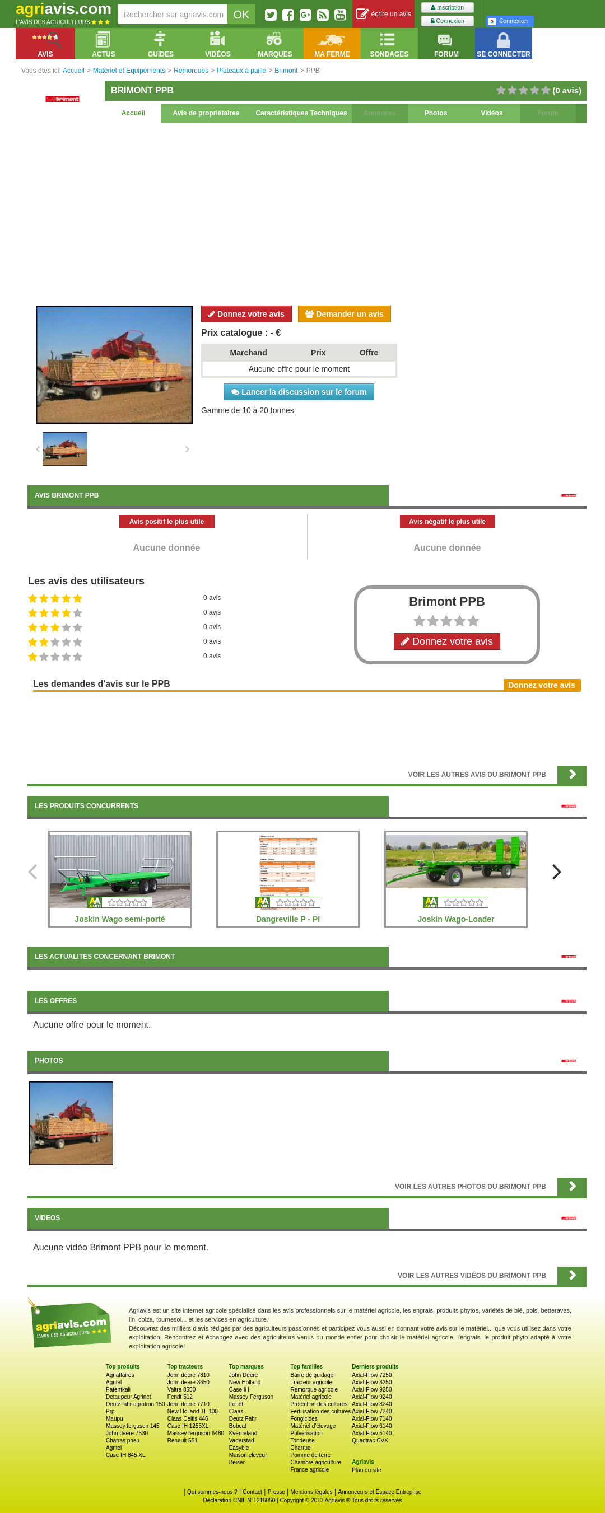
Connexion (447, 21)
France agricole (309, 1470)
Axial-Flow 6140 (372, 1426)
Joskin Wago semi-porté (120, 919)
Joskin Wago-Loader (455, 919)
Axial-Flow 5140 (372, 1433)
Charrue (300, 1448)
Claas (236, 1411)
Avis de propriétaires (206, 113)
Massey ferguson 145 (133, 1426)
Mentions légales (312, 1492)
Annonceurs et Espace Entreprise (379, 1492)
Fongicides (303, 1419)
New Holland (245, 1382)
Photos (436, 113)
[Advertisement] (307, 212)
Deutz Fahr (243, 1419)
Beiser (237, 1462)
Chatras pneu (122, 1440)
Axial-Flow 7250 (372, 1375)
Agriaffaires (120, 1375)
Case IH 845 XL (126, 1455)
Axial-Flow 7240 (372, 1411)
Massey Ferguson (251, 1397)
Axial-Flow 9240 (372, 1397)
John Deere (243, 1375)
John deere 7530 (127, 1433)
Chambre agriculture (315, 1462)
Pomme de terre (310, 1455)
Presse (276, 1492)
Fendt (236, 1404)
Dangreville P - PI (288, 919)
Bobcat (237, 1426)
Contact (252, 1492)
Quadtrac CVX (370, 1440)
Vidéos (491, 113)
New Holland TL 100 (192, 1411)
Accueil (134, 113)
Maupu (114, 1419)
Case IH (239, 1389)
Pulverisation (306, 1433)
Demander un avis (344, 314)
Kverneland (243, 1433)
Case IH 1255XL (187, 1426)
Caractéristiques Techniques (301, 113)
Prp (110, 1411)
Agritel (114, 1382)
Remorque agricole (314, 1389)
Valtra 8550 (181, 1389)
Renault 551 (182, 1440)
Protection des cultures (318, 1404)
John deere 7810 (188, 1375)
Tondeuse (302, 1440)
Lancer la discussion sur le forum (298, 391)
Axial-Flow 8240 (372, 1404)
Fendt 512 (180, 1397)
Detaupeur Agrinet (128, 1397)
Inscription (447, 7)
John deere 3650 (188, 1382)
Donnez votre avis (246, 314)
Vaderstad (241, 1440)
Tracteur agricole (311, 1382)
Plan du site (366, 1470)
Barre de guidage (311, 1375)
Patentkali (118, 1389)
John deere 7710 (188, 1404)
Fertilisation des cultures (320, 1411)
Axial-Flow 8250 (372, 1382)
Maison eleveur (248, 1455)
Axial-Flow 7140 (372, 1419)
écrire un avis (383, 14)
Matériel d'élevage (313, 1426)
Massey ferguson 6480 (195, 1433)
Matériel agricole (310, 1397)
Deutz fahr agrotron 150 (135, 1404)
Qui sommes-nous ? (212, 1492)
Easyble (239, 1448)
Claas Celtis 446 (187, 1419)
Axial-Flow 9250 (372, 1389)
